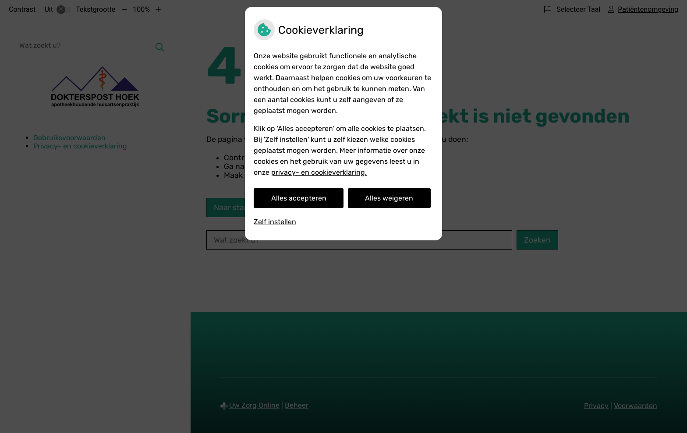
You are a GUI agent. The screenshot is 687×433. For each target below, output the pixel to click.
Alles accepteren (298, 198)
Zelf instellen (275, 222)
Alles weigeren (389, 198)
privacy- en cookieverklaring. (319, 172)
